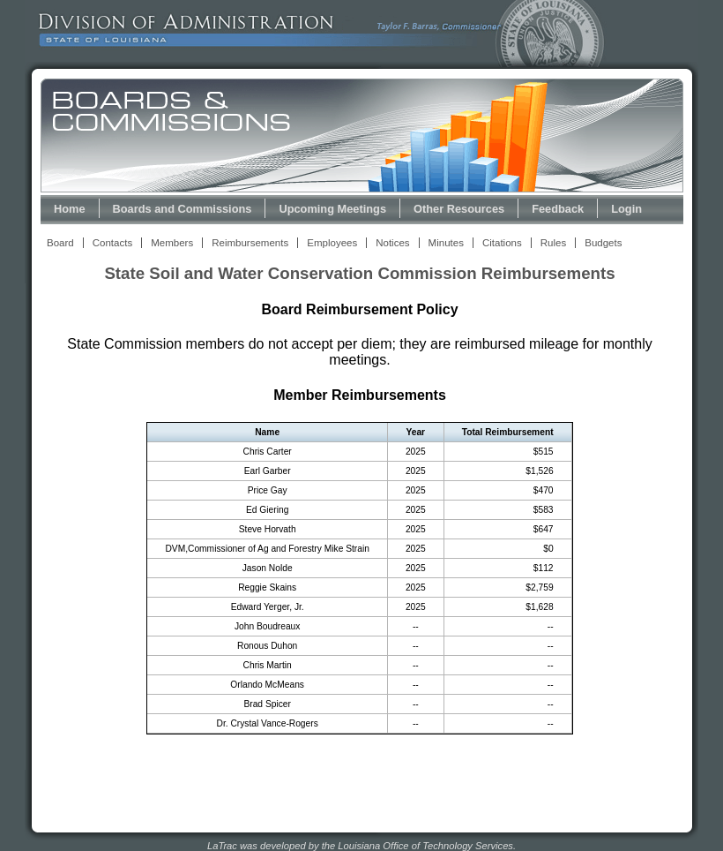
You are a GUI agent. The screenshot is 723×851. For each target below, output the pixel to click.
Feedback (558, 208)
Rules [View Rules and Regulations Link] (553, 242)
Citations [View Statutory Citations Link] (502, 242)
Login (626, 208)
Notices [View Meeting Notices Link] (392, 242)
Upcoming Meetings (332, 208)
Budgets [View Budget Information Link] (603, 242)
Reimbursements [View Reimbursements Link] (250, 242)
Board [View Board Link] (60, 242)
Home (70, 208)
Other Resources (459, 208)
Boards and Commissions (182, 208)
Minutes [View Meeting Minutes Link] (446, 242)
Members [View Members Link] (172, 242)
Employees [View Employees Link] (332, 242)
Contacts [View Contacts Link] (112, 242)
